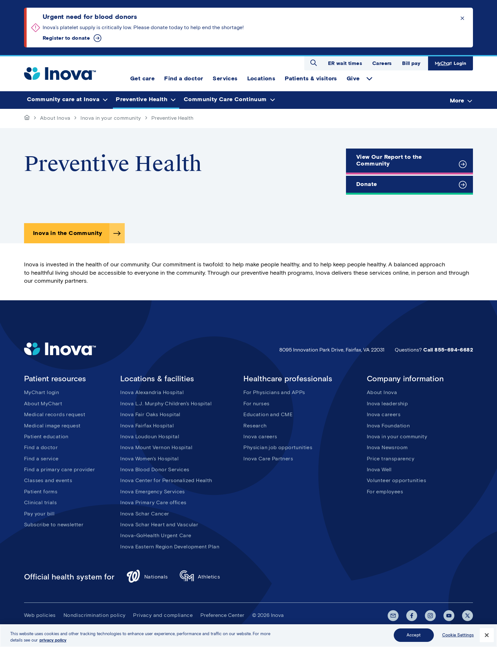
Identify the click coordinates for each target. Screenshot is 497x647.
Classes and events (48, 480)
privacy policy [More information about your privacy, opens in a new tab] (52, 642)
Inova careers (260, 436)
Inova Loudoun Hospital (149, 436)
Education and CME (267, 414)
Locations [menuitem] (261, 78)
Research (254, 426)
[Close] (487, 638)
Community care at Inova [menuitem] (63, 99)
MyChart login (41, 392)
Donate (366, 184)
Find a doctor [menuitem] (183, 78)
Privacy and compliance (163, 615)
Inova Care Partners (268, 459)
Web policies (40, 615)
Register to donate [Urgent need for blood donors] (66, 38)
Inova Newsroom (387, 447)
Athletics (200, 577)
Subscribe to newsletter (53, 525)
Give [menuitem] (353, 78)
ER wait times (345, 63)
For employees (385, 492)
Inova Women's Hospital (149, 459)
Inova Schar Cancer (144, 514)
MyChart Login (450, 63)
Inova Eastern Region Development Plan (169, 547)
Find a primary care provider (59, 469)
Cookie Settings (458, 637)
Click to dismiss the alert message (462, 18)
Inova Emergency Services (152, 492)
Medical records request (54, 414)
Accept (414, 637)
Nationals (147, 577)
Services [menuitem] (225, 78)
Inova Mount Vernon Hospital (156, 447)
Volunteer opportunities (396, 480)
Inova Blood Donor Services (154, 469)
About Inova (55, 118)
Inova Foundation (388, 426)
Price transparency (390, 459)
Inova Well (379, 469)
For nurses (256, 403)
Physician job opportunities (277, 447)
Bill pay (411, 63)
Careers (382, 63)
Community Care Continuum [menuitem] (225, 99)
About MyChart (43, 403)
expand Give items (369, 79)
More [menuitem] (457, 100)
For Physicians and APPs (274, 392)
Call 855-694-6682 (448, 350)
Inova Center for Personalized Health (166, 480)
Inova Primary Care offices (153, 502)
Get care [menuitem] (142, 78)
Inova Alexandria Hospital (152, 392)
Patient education (46, 436)
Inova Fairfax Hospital (147, 426)
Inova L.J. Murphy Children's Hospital (166, 403)
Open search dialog (313, 62)
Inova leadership (387, 403)
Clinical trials (40, 502)
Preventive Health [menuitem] (141, 99)
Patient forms (40, 492)
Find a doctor (41, 447)
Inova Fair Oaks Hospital (150, 414)
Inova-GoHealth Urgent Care (155, 535)
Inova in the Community (67, 233)
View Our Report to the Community (389, 160)
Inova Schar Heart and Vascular (159, 525)
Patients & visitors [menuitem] (311, 78)
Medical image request (52, 426)
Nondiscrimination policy (94, 615)
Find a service (41, 459)
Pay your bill (39, 514)
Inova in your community (110, 118)
